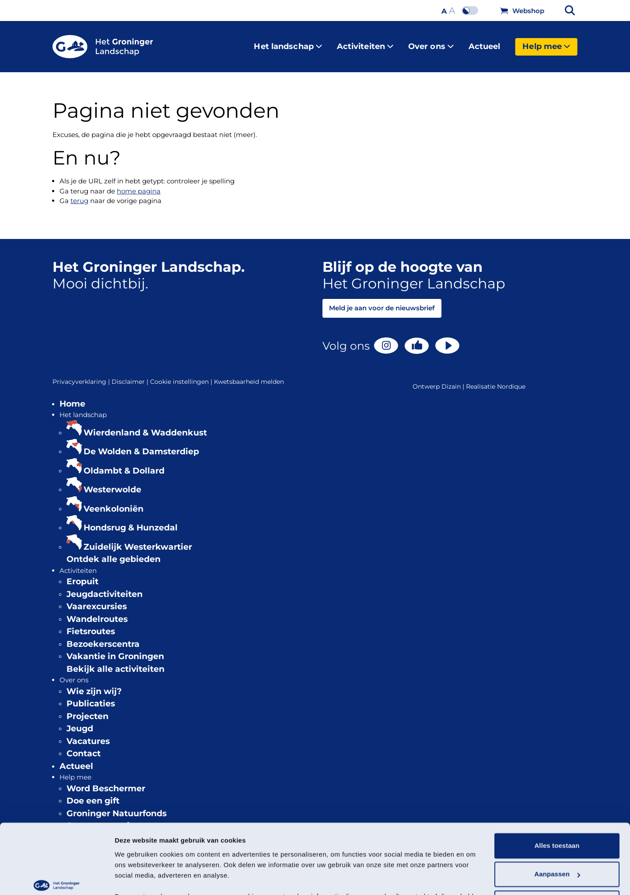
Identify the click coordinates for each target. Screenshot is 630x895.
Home (72, 397)
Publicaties (90, 696)
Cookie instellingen (182, 374)
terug (79, 194)
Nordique (511, 379)
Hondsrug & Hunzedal (131, 521)
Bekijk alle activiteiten (115, 662)
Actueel (484, 43)
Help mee (546, 43)
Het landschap (288, 43)
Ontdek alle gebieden (113, 552)
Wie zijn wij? (94, 684)
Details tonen (135, 877)
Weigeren (557, 849)
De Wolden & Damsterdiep (141, 444)
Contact (83, 746)
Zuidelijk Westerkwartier (138, 540)
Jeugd (79, 721)
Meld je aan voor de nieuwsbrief (382, 301)
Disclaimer (131, 374)
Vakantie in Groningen (115, 649)
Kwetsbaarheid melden (249, 375)
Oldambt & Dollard (124, 464)
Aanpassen (557, 821)
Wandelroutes (97, 612)
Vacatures (88, 734)
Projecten (87, 709)
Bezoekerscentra (103, 637)
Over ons (431, 43)
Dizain (451, 379)
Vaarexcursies (96, 599)
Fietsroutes (90, 624)
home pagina (139, 184)
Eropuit (82, 574)
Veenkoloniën (114, 502)
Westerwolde (112, 482)
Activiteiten (365, 43)
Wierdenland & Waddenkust (145, 426)
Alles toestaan (556, 792)
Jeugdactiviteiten (104, 587)
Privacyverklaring (82, 374)
